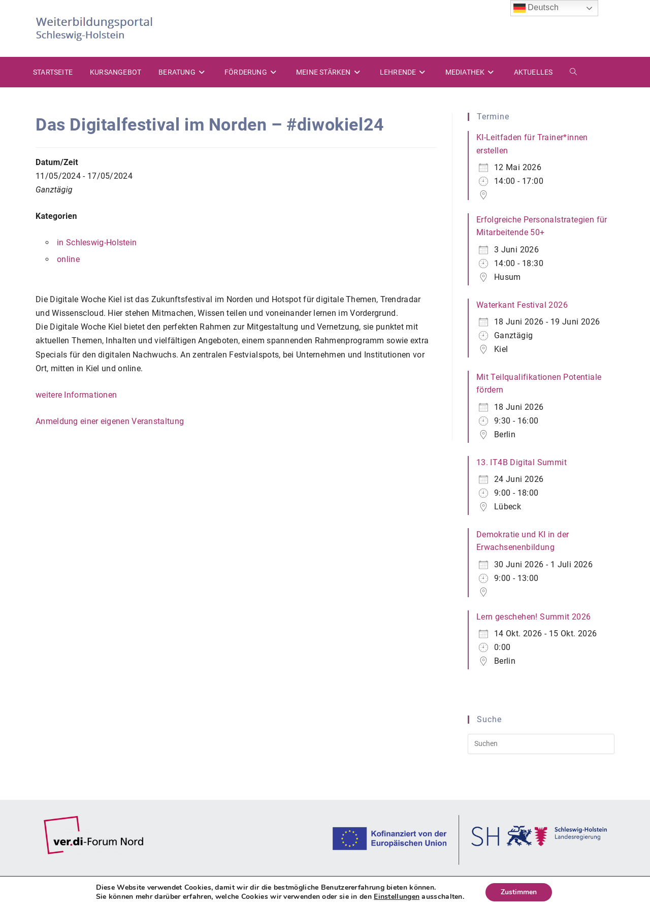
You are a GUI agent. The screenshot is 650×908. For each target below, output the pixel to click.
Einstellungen (396, 896)
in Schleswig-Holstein (97, 242)
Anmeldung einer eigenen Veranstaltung (110, 421)
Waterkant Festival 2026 (522, 305)
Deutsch (536, 8)
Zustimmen (519, 892)
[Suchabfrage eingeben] (541, 744)
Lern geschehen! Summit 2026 (533, 617)
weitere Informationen (76, 395)
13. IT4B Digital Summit (521, 462)
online (68, 259)
